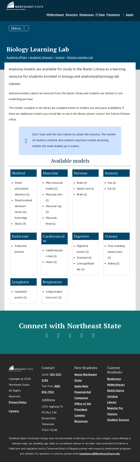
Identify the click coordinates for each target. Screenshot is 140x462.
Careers (14, 411)
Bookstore (114, 379)
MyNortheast (55, 14)
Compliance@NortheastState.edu (99, 453)
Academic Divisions (41, 57)
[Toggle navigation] (19, 28)
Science (60, 57)
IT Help (100, 14)
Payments (113, 14)
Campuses (81, 398)
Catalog (112, 396)
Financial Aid (82, 392)
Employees (86, 14)
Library (111, 402)
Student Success (118, 419)
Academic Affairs (17, 57)
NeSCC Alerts (115, 390)
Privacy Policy (17, 402)
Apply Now (81, 386)
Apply (127, 14)
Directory (72, 14)
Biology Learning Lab (80, 57)
